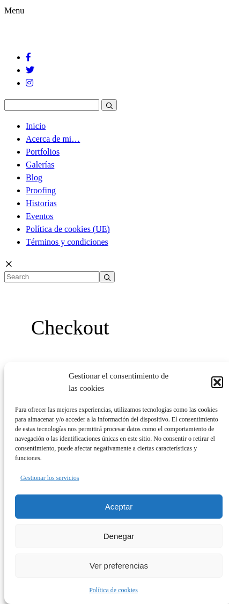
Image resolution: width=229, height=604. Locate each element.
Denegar (119, 536)
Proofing (41, 190)
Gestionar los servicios (49, 478)
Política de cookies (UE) (68, 229)
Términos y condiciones (67, 241)
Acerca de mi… (53, 138)
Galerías (40, 164)
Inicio (36, 125)
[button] (217, 382)
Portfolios (43, 151)
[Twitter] (30, 70)
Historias (41, 203)
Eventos (40, 216)
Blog (34, 177)
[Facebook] (29, 57)
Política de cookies (113, 590)
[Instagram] (30, 83)
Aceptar (119, 506)
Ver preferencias (119, 565)
